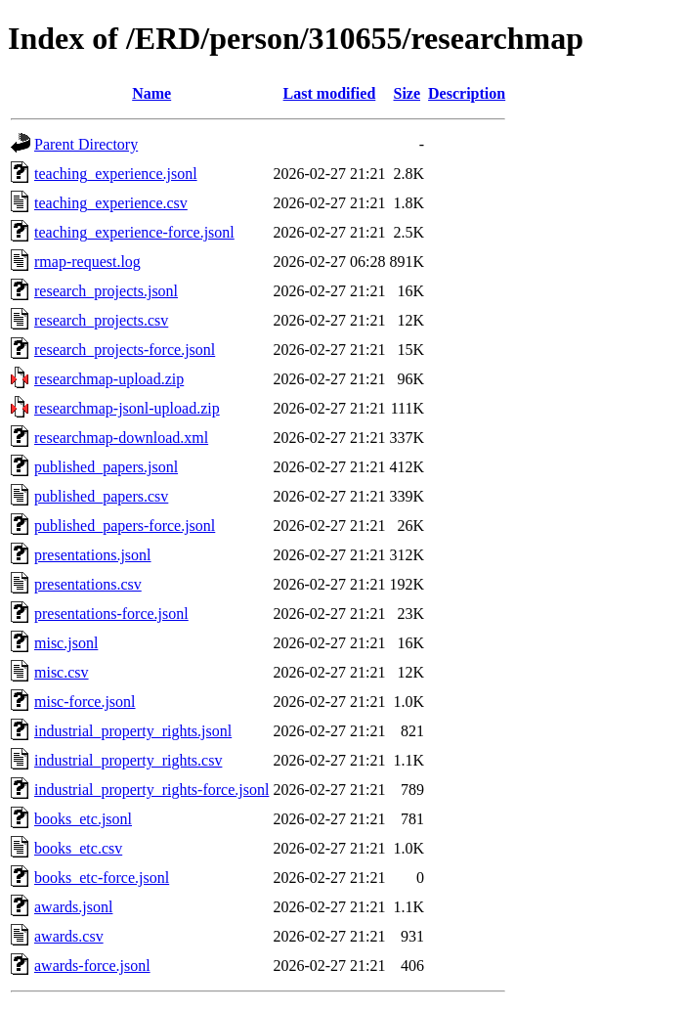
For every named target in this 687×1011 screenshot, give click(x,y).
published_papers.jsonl (106, 467)
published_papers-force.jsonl (124, 525)
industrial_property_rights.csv (128, 760)
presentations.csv (88, 584)
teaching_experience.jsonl (115, 173)
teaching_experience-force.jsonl (134, 232)
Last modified (329, 93)
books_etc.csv (78, 848)
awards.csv (69, 936)
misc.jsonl (66, 643)
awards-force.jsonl (92, 965)
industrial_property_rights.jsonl (133, 731)
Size (407, 93)
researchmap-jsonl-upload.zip (127, 408)
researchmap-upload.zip (109, 379)
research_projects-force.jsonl (124, 349)
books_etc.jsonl (83, 819)
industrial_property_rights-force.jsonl (151, 789)
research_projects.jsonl (106, 291)
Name (151, 93)
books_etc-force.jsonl (101, 877)
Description (466, 93)
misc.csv (61, 672)
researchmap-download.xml (121, 437)
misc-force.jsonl (85, 701)
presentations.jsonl (92, 555)
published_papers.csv (101, 496)
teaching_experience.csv (111, 203)
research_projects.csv (101, 320)
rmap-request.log (87, 261)
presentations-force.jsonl (111, 613)
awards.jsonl (73, 907)
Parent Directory (86, 144)
